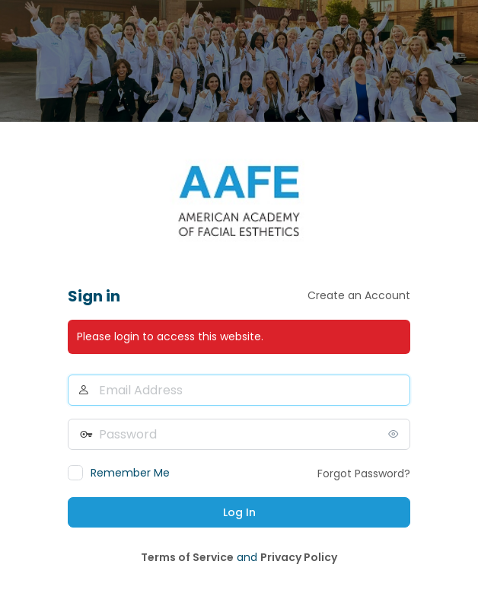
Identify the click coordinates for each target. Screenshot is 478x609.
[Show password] (395, 434)
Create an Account (359, 295)
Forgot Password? (363, 473)
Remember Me (130, 472)
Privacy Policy (298, 557)
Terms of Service (187, 557)
